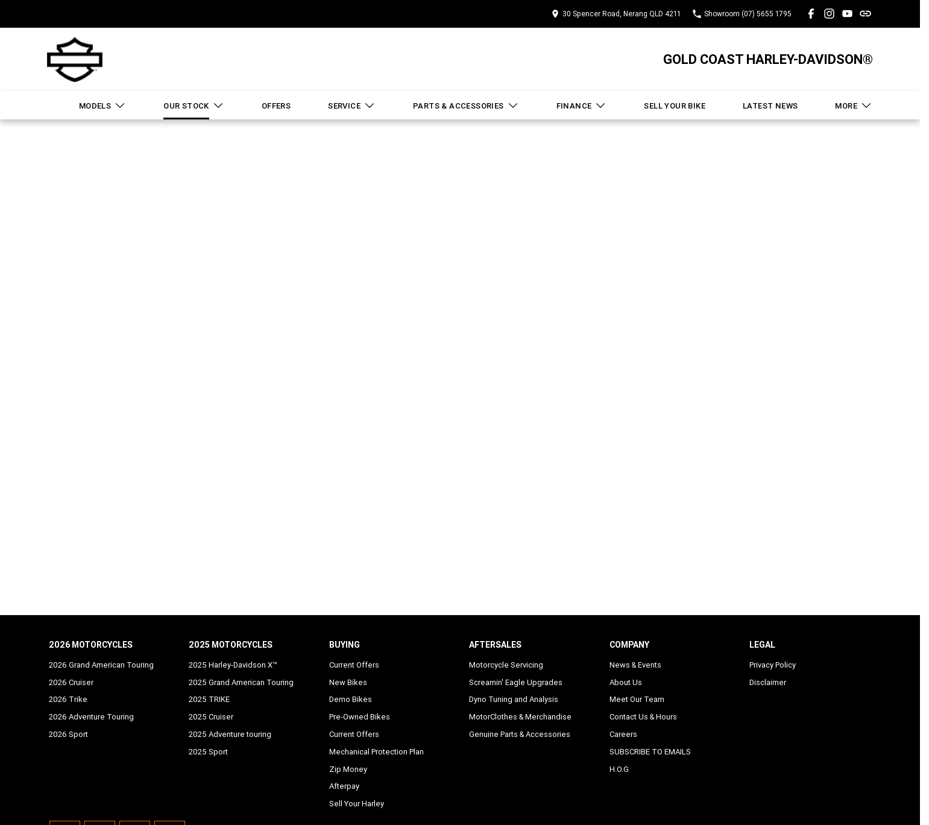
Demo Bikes (350, 699)
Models (102, 106)
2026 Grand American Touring (101, 665)
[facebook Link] (811, 13)
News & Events (635, 665)
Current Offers (354, 665)
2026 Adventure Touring (91, 717)
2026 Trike (68, 699)
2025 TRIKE (209, 699)
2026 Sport (68, 734)
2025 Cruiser (211, 717)
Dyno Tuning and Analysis (513, 699)
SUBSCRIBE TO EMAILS (650, 752)
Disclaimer (767, 682)
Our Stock (193, 106)
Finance (581, 106)
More (853, 106)
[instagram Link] (829, 13)
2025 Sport (208, 752)
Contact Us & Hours (643, 717)
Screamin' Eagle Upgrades (515, 682)
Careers (623, 734)
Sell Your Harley (356, 803)
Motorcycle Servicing (506, 665)
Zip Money (348, 769)
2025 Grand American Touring (241, 682)
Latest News (770, 106)
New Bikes (348, 682)
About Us (625, 682)
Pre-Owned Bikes (359, 717)
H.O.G (619, 769)
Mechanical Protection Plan (376, 752)
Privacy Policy (772, 665)
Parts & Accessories (466, 106)
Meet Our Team (636, 699)
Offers (276, 106)
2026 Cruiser (71, 682)
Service (352, 106)
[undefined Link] (865, 13)
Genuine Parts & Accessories (519, 734)
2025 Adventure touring (230, 734)
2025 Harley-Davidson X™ (233, 665)
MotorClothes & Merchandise (520, 717)
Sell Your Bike (674, 106)
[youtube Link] (847, 13)
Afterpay (344, 786)
